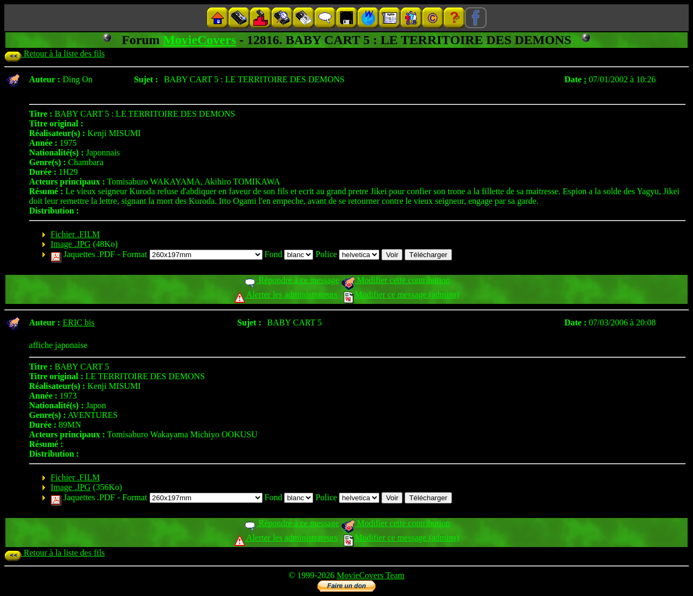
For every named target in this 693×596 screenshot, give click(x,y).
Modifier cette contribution (395, 280)
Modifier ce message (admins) (401, 294)
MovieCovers (199, 40)
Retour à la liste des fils (54, 53)
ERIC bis (79, 322)
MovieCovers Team (371, 575)
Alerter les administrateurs (286, 294)
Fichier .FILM (75, 234)
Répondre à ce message (291, 280)
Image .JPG (71, 244)
